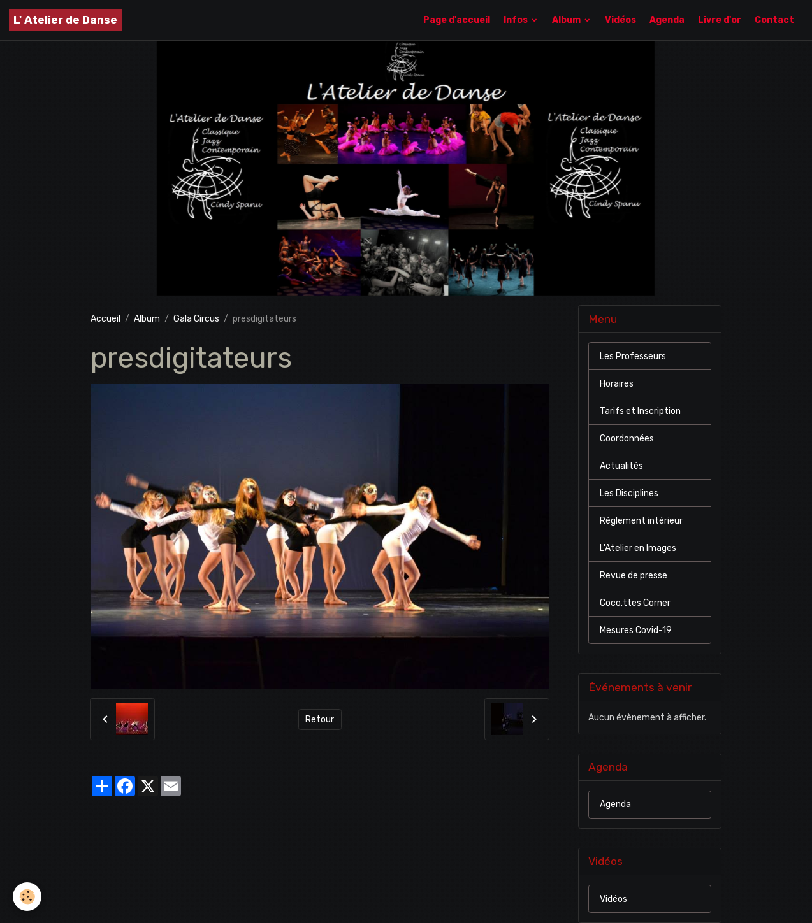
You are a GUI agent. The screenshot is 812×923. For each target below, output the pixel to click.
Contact (774, 20)
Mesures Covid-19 (636, 630)
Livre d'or (719, 20)
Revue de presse (633, 575)
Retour (319, 719)
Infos (517, 20)
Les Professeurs (633, 356)
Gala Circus (196, 318)
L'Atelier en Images (638, 548)
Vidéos (620, 20)
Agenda (667, 20)
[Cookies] (27, 896)
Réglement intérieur (641, 520)
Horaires (617, 383)
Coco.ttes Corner (635, 602)
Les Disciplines (629, 493)
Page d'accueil (456, 20)
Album (567, 20)
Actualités (621, 466)
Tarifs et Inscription (640, 411)
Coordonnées (627, 438)
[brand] (65, 20)
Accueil (105, 318)
